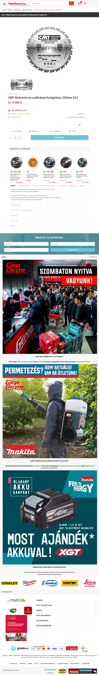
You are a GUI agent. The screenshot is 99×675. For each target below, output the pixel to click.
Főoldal (4, 10)
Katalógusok (13, 663)
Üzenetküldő (86, 663)
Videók (82, 186)
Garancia (62, 186)
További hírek (93, 257)
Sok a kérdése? (75, 663)
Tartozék (10, 10)
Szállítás (73, 186)
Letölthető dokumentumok (43, 186)
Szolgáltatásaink (63, 663)
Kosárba (59, 137)
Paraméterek (23, 186)
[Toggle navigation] (4, 4)
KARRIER (22, 663)
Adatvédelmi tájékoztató (47, 663)
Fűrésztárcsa (17, 10)
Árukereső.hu (50, 672)
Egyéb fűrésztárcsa (27, 10)
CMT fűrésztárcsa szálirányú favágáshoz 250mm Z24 (48, 10)
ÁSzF (36, 663)
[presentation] (86, 167)
